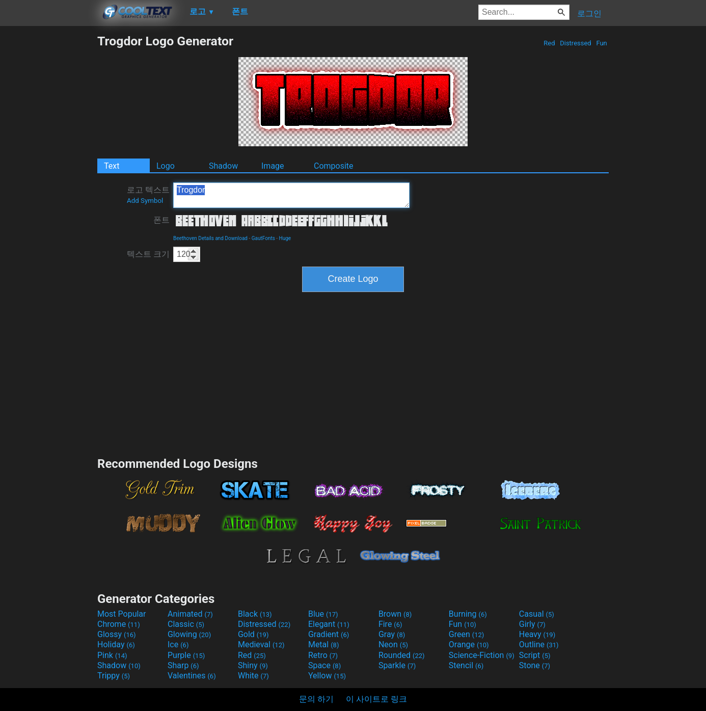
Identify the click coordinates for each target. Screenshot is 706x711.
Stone (534, 665)
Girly (532, 624)
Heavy (537, 634)
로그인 (589, 13)
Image (272, 166)
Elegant (328, 624)
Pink (112, 655)
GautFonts (263, 238)
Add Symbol (145, 200)
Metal (323, 644)
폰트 (161, 220)
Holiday (116, 644)
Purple (186, 655)
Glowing (189, 634)
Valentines (192, 675)
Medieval (261, 644)
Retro (323, 655)
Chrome (118, 624)
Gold (253, 634)
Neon (393, 644)
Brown (395, 614)
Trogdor (291, 195)
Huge (285, 238)
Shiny (253, 665)
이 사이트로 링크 (376, 699)
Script (535, 655)
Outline (539, 644)
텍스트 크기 (148, 254)
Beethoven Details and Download (210, 238)
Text (111, 166)
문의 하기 (316, 699)
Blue (323, 614)
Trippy (113, 675)
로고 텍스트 (148, 194)
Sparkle (397, 665)
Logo (165, 166)
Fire (390, 624)
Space (324, 665)
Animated (190, 614)
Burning (468, 614)
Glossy (116, 634)
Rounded (401, 655)
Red (549, 43)
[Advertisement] (48, 186)
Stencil (466, 665)
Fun (601, 43)
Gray (391, 634)
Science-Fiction (481, 655)
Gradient (328, 634)
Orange (469, 644)
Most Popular (121, 614)
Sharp (183, 665)
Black (255, 614)
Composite (334, 166)
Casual (536, 614)
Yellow (327, 675)
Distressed (575, 43)
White (253, 675)
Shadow (223, 166)
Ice (178, 644)
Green (466, 634)
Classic (186, 624)
